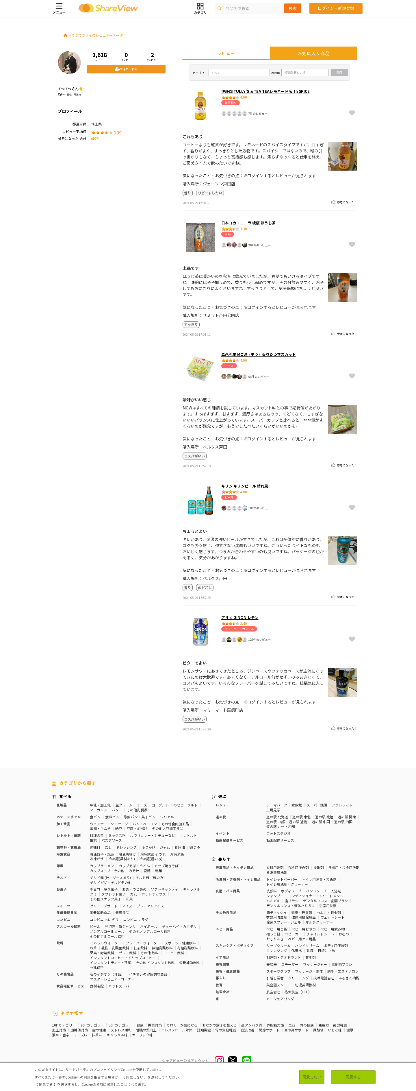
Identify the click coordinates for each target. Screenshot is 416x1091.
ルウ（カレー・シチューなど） (154, 835)
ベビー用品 (224, 928)
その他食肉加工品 (175, 823)
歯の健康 (99, 1030)
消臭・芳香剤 (301, 912)
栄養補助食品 (100, 912)
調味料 (95, 847)
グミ (93, 893)
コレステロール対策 (176, 1030)
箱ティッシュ (276, 912)
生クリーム (124, 804)
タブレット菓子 (113, 893)
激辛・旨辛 (60, 1035)
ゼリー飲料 (127, 952)
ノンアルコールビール (107, 931)
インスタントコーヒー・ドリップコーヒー (123, 957)
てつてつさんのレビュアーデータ (97, 35)
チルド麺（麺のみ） (151, 877)
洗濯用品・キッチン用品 (235, 867)
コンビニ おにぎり (104, 919)
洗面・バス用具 (228, 890)
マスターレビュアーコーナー (112, 978)
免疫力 (323, 1025)
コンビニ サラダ (135, 919)
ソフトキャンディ (164, 889)
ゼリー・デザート (104, 905)
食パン (95, 816)
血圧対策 (59, 1030)
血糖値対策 (79, 1030)
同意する (353, 1077)
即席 (59, 865)
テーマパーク (276, 804)
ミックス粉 (117, 835)
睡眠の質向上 (146, 1030)
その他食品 (65, 974)
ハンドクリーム (307, 945)
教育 (219, 984)
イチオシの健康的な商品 (148, 974)
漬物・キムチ (100, 828)
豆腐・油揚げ (137, 828)
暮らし (221, 977)
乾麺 (158, 870)
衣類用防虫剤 (276, 917)
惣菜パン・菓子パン (139, 816)
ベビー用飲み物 (332, 928)
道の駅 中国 (321, 821)
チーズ (142, 804)
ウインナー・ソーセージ (109, 823)
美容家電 (222, 964)
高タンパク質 (251, 1025)
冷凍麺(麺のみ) (150, 858)
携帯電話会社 (323, 977)
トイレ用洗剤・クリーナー (287, 884)
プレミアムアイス (150, 905)
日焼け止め (326, 950)
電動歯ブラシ (341, 964)
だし (108, 847)
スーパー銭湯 (317, 804)
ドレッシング (126, 847)
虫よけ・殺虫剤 (329, 912)
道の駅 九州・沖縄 (280, 826)
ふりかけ (148, 847)
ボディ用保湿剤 (336, 945)
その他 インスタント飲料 (155, 962)
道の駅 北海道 (277, 816)
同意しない (311, 1077)
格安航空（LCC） (298, 991)
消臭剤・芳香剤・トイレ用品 (238, 879)
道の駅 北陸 (324, 816)
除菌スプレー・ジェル (283, 922)
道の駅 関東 (347, 816)
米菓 (129, 898)
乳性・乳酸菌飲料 (115, 947)
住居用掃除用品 (303, 917)
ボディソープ (291, 890)
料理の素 (97, 835)
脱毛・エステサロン (343, 971)
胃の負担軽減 (225, 1030)
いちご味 (335, 1030)
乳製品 (61, 804)
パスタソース (111, 840)
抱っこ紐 (273, 933)
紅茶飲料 (140, 947)
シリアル (167, 816)
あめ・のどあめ (134, 889)
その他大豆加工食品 (167, 828)
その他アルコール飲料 (107, 936)
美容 (291, 1025)
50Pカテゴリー (120, 1025)
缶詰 (93, 840)
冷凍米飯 (177, 854)
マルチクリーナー (319, 922)
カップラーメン (102, 865)
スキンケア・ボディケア (235, 945)
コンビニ (63, 919)
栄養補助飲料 (189, 962)
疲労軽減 (340, 1025)
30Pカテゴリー (92, 1025)
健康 (140, 1025)
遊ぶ (222, 796)
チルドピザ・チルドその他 (110, 882)
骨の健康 (307, 1025)
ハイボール (148, 926)
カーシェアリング (280, 998)
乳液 (310, 950)
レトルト (190, 835)
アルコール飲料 (68, 926)
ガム (133, 893)
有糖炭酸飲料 (187, 947)
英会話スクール (278, 984)
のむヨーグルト (185, 804)
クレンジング (276, 950)
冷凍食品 (63, 854)
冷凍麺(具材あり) (121, 858)
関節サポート (269, 1030)
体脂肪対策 (275, 1025)
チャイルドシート (320, 933)
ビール (95, 926)
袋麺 (147, 870)
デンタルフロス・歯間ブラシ (325, 900)
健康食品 (122, 912)
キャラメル (191, 889)
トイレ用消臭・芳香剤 (319, 879)
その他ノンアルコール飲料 (150, 931)
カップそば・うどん (134, 865)
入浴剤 (336, 890)
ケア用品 (222, 957)
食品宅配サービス (70, 985)
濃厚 (349, 1030)
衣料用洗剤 (275, 867)
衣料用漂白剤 (298, 867)
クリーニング (298, 977)
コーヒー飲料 (173, 952)
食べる (65, 796)
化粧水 (296, 950)
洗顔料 (271, 890)
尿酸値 (318, 1030)
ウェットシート (332, 917)
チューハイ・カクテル (179, 926)
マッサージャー (315, 964)
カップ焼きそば (166, 865)
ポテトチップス (154, 893)
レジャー (222, 804)
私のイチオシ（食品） (107, 974)
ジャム (165, 847)
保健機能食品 (66, 912)
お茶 (93, 947)
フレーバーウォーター (143, 942)
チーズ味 (81, 1035)
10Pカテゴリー (64, 1025)
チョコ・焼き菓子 (104, 889)
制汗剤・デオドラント (283, 957)
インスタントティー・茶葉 (110, 962)
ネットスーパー (120, 985)
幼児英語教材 (305, 984)
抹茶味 (97, 1035)
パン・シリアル (68, 816)
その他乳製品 (137, 809)
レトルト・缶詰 (68, 835)
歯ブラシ (291, 900)
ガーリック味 (142, 1035)
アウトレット (342, 804)
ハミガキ (273, 900)
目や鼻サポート (296, 1030)
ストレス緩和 (121, 1030)
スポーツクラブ (278, 971)
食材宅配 (97, 985)
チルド (61, 877)
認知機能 (204, 1030)
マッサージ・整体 (309, 971)
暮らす (224, 859)
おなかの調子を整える (219, 1025)
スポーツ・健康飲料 (180, 942)
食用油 (179, 847)
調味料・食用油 (68, 847)
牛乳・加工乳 (100, 804)
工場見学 (273, 809)
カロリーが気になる (182, 1025)
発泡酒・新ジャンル (120, 926)
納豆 (118, 828)
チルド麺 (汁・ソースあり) (110, 877)
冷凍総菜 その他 (153, 854)
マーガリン (98, 809)
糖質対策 (155, 1025)
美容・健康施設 (228, 971)
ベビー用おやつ (303, 928)
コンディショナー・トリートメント (315, 895)
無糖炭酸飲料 (162, 947)
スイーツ (63, 905)
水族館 (296, 804)
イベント (222, 833)
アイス (127, 905)
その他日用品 (226, 912)
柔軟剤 (318, 867)
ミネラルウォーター (105, 942)
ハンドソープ (316, 890)
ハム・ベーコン (145, 823)
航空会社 (222, 991)
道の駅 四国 (343, 821)
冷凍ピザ (97, 858)
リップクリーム (278, 945)
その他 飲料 (149, 952)
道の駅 (221, 816)
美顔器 (271, 964)
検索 (293, 8)
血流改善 (248, 1030)
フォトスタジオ (278, 833)
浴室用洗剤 (328, 905)
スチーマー (289, 964)
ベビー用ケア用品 (302, 938)
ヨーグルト (160, 804)
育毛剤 (310, 957)
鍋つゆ (195, 847)
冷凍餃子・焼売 (102, 854)
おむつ (344, 933)
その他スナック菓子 (105, 898)
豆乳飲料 (97, 967)
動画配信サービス (229, 840)
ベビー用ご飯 (276, 928)
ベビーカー (293, 933)
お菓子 (61, 889)
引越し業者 (275, 977)
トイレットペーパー (282, 879)
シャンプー (275, 895)
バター (117, 809)
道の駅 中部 (275, 821)
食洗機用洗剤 (276, 872)
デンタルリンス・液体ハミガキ (290, 905)
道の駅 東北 (301, 816)
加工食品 (63, 823)
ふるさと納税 (349, 977)
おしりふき (275, 938)
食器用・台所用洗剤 (343, 867)
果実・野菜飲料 (102, 952)
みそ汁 (134, 870)
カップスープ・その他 (107, 870)
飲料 (59, 942)
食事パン (112, 816)
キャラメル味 (117, 1035)
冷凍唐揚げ (127, 854)
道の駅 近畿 (298, 821)
